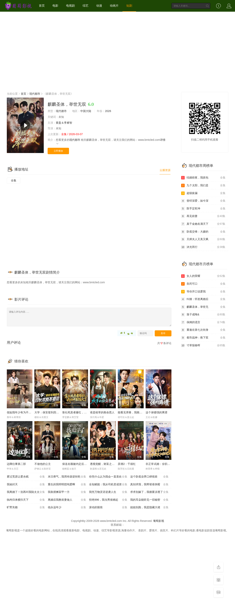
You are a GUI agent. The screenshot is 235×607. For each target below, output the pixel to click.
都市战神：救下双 (203, 338)
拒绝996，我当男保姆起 (108, 500)
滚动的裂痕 (108, 507)
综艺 (85, 5)
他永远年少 (67, 507)
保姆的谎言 (203, 322)
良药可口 (203, 284)
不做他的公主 (42, 463)
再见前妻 (203, 216)
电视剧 (70, 5)
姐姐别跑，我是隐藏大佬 (149, 507)
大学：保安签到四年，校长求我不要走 (57, 412)
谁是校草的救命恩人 (102, 412)
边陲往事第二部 (16, 463)
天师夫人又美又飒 (203, 239)
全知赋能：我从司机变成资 (108, 484)
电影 (55, 5)
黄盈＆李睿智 (64, 122)
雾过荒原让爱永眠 (26, 477)
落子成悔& (203, 315)
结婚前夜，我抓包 (203, 178)
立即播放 (58, 151)
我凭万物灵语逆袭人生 (108, 492)
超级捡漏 (203, 193)
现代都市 (34, 93)
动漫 (99, 5)
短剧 (129, 5)
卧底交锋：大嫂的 (203, 232)
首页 (42, 5)
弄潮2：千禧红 (127, 463)
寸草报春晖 (203, 345)
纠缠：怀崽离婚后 (203, 299)
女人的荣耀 (203, 276)
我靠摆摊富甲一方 (67, 492)
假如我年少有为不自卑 (20, 412)
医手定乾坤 (203, 209)
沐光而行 (203, 247)
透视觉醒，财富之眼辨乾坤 (106, 463)
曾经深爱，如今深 (203, 201)
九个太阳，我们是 (203, 185)
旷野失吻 (26, 507)
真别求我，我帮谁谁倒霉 (149, 484)
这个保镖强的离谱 (156, 412)
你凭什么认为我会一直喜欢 (108, 477)
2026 (108, 111)
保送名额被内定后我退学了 (78, 463)
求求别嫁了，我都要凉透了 (149, 492)
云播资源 (165, 170)
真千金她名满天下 (203, 224)
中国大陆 (85, 111)
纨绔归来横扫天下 (26, 500)
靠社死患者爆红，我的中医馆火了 (82, 412)
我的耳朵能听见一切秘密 (149, 500)
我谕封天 (26, 484)
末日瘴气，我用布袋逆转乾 (67, 477)
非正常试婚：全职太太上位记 (163, 463)
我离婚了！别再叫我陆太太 (26, 492)
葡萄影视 (158, 520)
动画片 (114, 5)
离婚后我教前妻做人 (67, 500)
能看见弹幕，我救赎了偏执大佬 (137, 412)
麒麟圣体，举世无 (203, 307)
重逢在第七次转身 (203, 330)
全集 (13, 180)
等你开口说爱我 (203, 292)
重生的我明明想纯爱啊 (67, 484)
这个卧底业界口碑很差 (149, 477)
